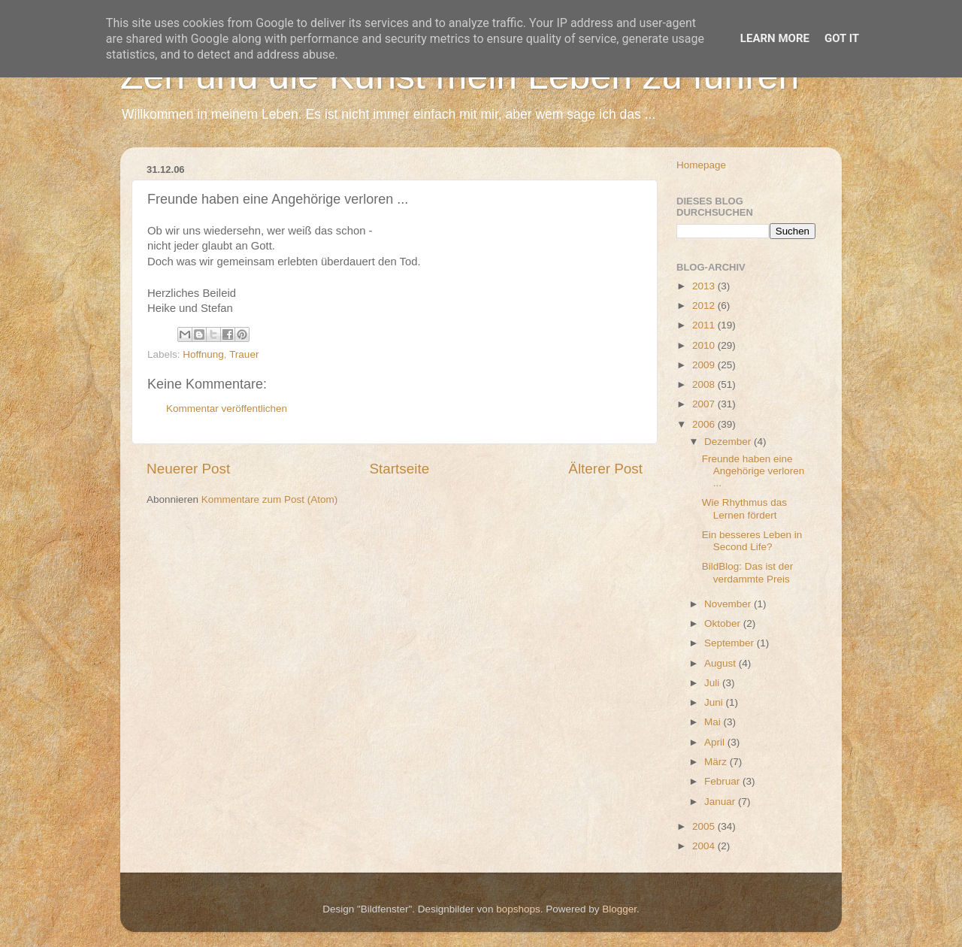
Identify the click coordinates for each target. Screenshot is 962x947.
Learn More (774, 38)
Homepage (701, 165)
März (717, 761)
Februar (723, 781)
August (721, 663)
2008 (705, 384)
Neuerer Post (188, 469)
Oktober (723, 623)
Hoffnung (203, 354)
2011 (705, 325)
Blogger (619, 909)
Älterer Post (605, 469)
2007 (705, 404)
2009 (705, 365)
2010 (705, 345)
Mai (714, 722)
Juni (715, 702)
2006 (705, 424)
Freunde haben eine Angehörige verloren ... (753, 471)
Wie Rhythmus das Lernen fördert (744, 508)
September (730, 643)
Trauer (244, 354)
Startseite (399, 469)
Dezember (729, 441)
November (729, 604)
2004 (705, 846)
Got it (841, 38)
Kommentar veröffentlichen (226, 408)
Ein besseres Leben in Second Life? (752, 540)
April (716, 742)
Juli (713, 682)
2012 (705, 305)
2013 (705, 286)
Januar (721, 801)
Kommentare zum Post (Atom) (269, 499)
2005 (705, 826)
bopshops (518, 909)
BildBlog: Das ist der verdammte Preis (748, 572)
